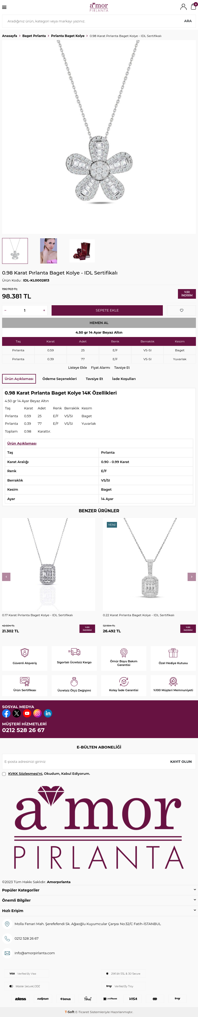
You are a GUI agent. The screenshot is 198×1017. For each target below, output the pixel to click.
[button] (6, 577)
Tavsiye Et (122, 368)
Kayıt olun (181, 761)
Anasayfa (9, 36)
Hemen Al (99, 323)
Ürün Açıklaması (19, 379)
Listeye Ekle (77, 368)
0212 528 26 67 (23, 730)
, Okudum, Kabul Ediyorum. (46, 773)
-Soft (70, 1012)
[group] (99, 137)
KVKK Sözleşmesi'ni (25, 773)
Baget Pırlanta (34, 36)
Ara (188, 21)
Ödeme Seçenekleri (59, 379)
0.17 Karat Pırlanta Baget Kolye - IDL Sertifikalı (37, 615)
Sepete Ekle (107, 310)
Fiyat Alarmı (100, 368)
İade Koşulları (124, 379)
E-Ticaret (82, 1012)
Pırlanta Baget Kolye (67, 36)
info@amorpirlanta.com (35, 953)
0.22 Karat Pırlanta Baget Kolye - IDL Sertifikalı (138, 615)
